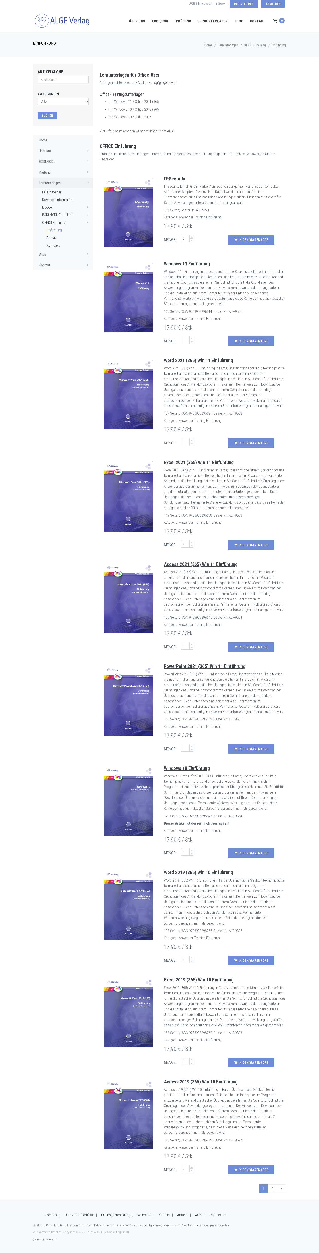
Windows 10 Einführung (187, 768)
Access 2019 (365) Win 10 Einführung (201, 1082)
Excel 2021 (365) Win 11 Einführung (199, 462)
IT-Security (174, 178)
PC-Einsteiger (51, 192)
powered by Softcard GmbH (44, 1239)
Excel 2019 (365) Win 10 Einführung (199, 980)
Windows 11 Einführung (187, 263)
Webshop (144, 1215)
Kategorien (48, 94)
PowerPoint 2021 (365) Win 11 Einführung (204, 666)
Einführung (279, 45)
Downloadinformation (57, 199)
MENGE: (170, 239)
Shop (238, 21)
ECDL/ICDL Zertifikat (79, 1215)
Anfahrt (182, 1215)
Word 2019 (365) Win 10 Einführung (198, 872)
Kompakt (53, 245)
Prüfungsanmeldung (115, 1215)
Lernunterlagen (213, 21)
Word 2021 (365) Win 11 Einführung (198, 360)
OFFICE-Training (66, 222)
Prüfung (183, 21)
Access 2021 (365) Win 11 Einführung (201, 564)
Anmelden (273, 4)
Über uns (137, 21)
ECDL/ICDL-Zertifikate (66, 214)
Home (208, 45)
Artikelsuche (50, 72)
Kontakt (257, 21)
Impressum (205, 4)
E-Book (220, 4)
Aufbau (52, 237)
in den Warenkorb (251, 240)
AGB (192, 4)
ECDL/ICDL (160, 21)
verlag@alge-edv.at (162, 82)
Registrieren (243, 4)
